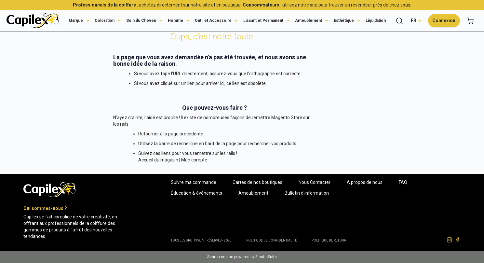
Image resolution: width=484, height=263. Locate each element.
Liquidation (376, 20)
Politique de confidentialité (271, 240)
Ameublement (308, 20)
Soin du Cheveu (141, 20)
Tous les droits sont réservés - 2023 (201, 240)
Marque (76, 20)
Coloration (104, 20)
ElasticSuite (266, 257)
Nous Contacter (314, 182)
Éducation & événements (196, 193)
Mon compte (194, 159)
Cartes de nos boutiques (257, 182)
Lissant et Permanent (263, 20)
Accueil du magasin (158, 159)
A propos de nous (365, 182)
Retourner (148, 133)
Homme (175, 20)
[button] (416, 20)
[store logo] (33, 20)
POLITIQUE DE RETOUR (329, 240)
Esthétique (344, 20)
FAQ (403, 182)
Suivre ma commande (193, 182)
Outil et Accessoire (213, 20)
